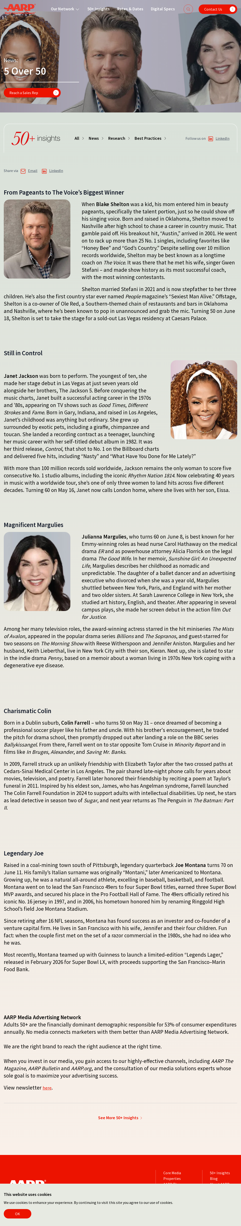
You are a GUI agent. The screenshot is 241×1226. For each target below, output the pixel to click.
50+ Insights (94, 9)
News (96, 138)
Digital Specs (158, 9)
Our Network (60, 9)
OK (17, 1213)
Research (119, 138)
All (80, 138)
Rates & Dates (126, 9)
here (48, 1087)
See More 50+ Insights (120, 1117)
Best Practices (151, 138)
